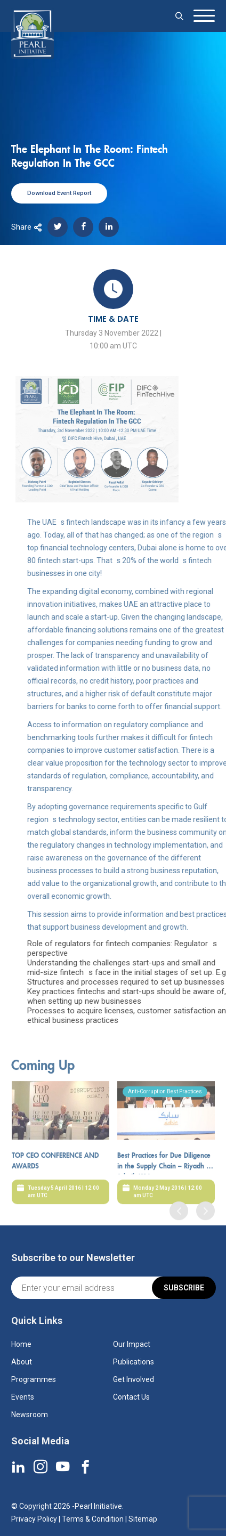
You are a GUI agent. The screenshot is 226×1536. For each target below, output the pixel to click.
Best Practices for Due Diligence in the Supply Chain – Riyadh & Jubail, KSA (164, 1192)
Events (22, 1397)
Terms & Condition (93, 1519)
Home (21, 1344)
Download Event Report (59, 193)
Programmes (33, 1379)
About (21, 1362)
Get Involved (133, 1379)
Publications (133, 1362)
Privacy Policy (34, 1519)
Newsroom (29, 1414)
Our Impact (131, 1344)
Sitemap (142, 1519)
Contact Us (131, 1397)
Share (26, 227)
